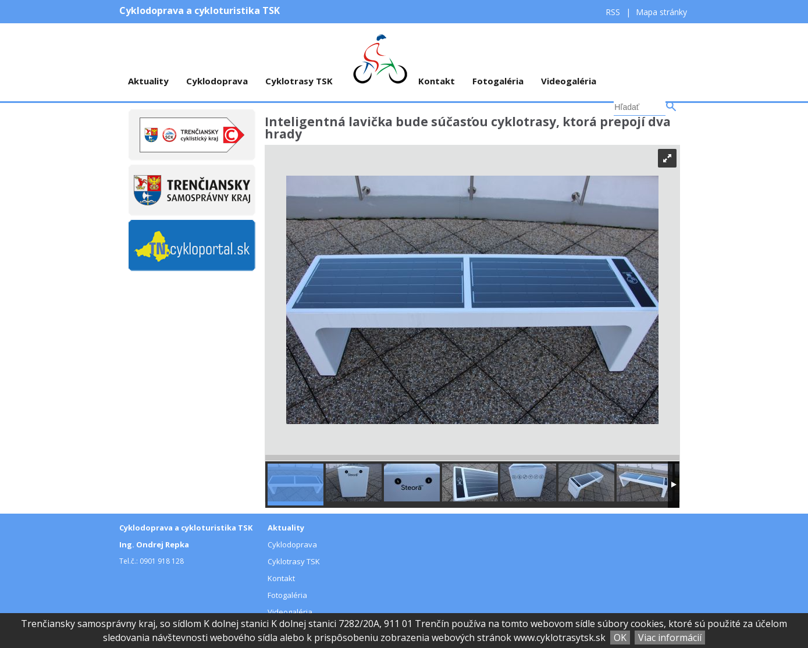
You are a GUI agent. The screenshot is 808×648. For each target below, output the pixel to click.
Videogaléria (568, 81)
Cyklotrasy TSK (299, 81)
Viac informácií (670, 637)
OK (620, 637)
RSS (614, 11)
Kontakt (436, 81)
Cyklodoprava (217, 81)
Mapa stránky (661, 11)
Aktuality (148, 81)
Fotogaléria (498, 81)
